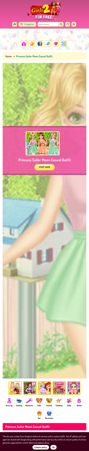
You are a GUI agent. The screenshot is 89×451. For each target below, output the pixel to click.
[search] (61, 24)
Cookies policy (41, 447)
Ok (53, 447)
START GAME (44, 167)
